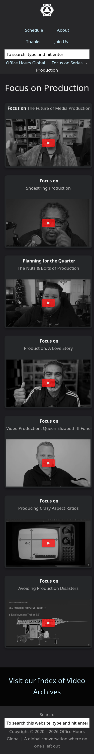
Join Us (61, 41)
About (63, 30)
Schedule (34, 30)
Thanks (33, 41)
